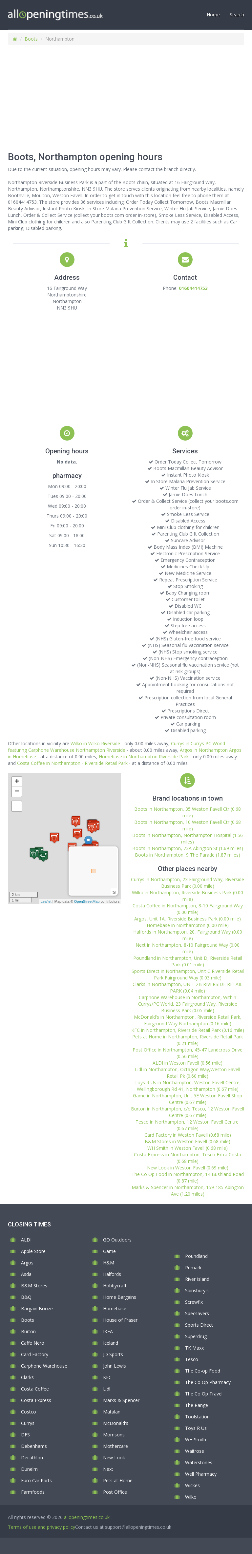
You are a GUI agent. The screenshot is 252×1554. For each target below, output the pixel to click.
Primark (193, 1267)
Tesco (191, 1359)
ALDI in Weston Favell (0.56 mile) (187, 1063)
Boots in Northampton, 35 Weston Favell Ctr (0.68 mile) (187, 812)
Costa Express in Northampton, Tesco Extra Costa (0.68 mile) (187, 1157)
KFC (107, 1377)
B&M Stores (34, 1285)
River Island (197, 1279)
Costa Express (36, 1400)
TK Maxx (194, 1348)
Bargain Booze (37, 1308)
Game (109, 1251)
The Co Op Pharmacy (208, 1382)
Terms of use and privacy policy (41, 1527)
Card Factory (34, 1354)
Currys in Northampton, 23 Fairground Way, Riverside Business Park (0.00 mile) (187, 882)
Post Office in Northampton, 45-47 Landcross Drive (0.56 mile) (187, 1053)
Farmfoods (33, 1492)
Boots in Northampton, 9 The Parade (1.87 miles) (187, 855)
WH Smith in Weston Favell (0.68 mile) (187, 1148)
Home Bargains (119, 1297)
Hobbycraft (115, 1285)
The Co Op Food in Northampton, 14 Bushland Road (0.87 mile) (188, 1177)
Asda (26, 1274)
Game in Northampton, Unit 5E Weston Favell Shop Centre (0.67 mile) (187, 1098)
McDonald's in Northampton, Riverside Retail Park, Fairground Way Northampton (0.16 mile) (188, 1020)
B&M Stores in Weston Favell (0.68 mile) (187, 1141)
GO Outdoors (117, 1240)
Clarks (27, 1377)
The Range (196, 1405)
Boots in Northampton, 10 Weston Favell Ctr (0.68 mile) (187, 825)
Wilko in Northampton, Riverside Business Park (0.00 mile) (187, 895)
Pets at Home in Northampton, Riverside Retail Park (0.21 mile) (187, 1039)
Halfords (112, 1274)
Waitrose (194, 1451)
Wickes (192, 1485)
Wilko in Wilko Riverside (95, 743)
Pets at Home (118, 1480)
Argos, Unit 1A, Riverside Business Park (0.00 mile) (187, 919)
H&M (108, 1263)
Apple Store (33, 1251)
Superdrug (196, 1336)
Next (108, 1469)
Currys (27, 1423)
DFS (25, 1434)
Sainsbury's (197, 1290)
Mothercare (115, 1446)
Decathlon (32, 1457)
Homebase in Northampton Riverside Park (144, 756)
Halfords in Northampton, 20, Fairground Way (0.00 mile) (187, 935)
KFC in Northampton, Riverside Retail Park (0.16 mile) (187, 1030)
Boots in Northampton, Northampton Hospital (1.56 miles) (187, 838)
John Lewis (114, 1366)
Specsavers (197, 1313)
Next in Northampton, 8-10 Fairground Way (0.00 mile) (188, 948)
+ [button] (17, 782)
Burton (28, 1331)
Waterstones (198, 1462)
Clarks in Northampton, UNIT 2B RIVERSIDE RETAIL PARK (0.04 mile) (187, 987)
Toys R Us (196, 1428)
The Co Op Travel (203, 1394)
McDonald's (115, 1423)
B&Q (26, 1297)
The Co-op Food (202, 1371)
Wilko (191, 1497)
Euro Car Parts (36, 1480)
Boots (31, 39)
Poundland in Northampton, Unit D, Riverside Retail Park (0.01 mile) (187, 961)
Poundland (196, 1256)
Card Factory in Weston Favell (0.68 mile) (187, 1135)
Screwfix (194, 1302)
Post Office (115, 1492)
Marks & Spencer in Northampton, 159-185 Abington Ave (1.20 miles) (188, 1190)
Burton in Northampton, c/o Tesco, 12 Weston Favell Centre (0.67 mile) (187, 1112)
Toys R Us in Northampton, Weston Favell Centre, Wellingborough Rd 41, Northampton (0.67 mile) (188, 1085)
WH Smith (195, 1439)
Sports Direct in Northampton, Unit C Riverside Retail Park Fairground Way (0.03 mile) (188, 974)
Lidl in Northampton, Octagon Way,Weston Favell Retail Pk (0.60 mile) (187, 1072)
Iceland (110, 1343)
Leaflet (46, 901)
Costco (28, 1412)
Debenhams (34, 1446)
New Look (114, 1457)
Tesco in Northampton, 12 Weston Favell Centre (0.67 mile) (188, 1125)
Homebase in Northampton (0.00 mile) (188, 925)
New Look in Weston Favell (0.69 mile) (187, 1168)
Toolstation (197, 1416)
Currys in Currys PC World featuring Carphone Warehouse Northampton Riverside (116, 746)
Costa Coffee (35, 1389)
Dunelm (29, 1469)
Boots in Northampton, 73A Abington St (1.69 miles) (187, 848)
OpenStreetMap (87, 901)
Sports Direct (199, 1325)
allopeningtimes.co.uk (87, 1517)
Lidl (106, 1389)
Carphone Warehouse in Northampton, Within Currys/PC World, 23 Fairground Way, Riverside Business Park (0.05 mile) (187, 1004)
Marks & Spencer (121, 1400)
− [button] (17, 792)
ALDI (26, 1240)
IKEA (108, 1331)
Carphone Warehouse (44, 1366)
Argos (27, 1263)
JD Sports (113, 1354)
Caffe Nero (32, 1343)
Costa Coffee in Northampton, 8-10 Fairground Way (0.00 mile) (188, 908)
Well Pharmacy (201, 1474)
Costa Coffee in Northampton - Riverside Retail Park (72, 763)
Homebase (114, 1308)
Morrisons (114, 1434)
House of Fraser (120, 1320)
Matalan (111, 1412)
